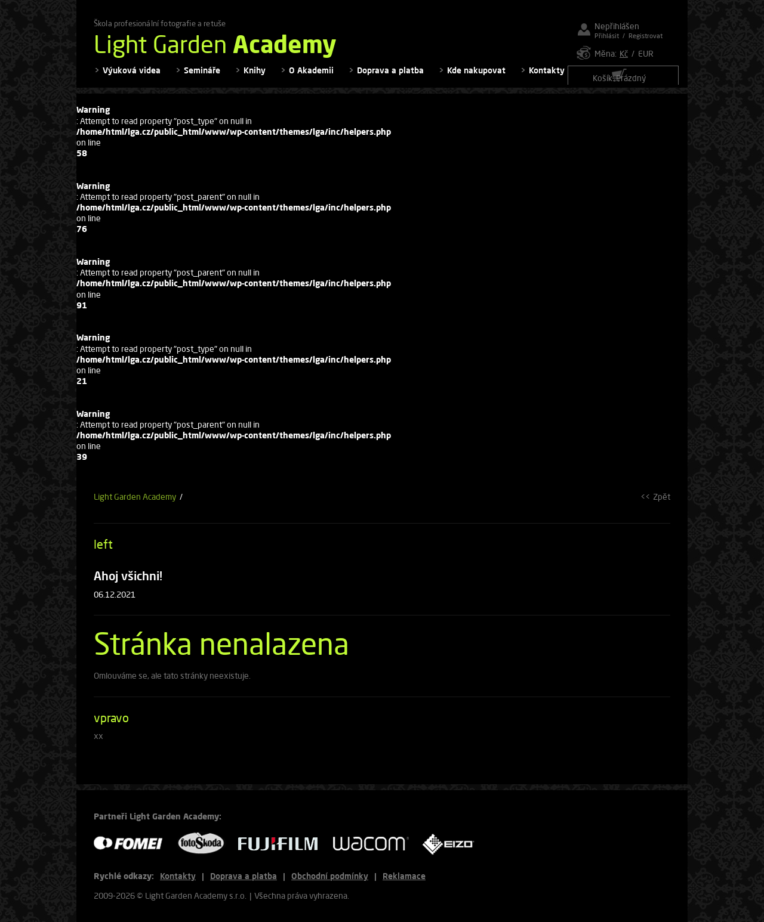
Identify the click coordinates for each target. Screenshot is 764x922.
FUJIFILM (282, 843)
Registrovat (646, 35)
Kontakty (547, 78)
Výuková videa (132, 78)
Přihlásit (606, 35)
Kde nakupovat (476, 78)
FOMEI (132, 843)
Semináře (202, 78)
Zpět (661, 504)
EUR (646, 53)
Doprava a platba (390, 78)
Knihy (255, 78)
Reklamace (404, 876)
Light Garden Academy (135, 504)
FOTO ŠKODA (204, 843)
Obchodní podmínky (329, 876)
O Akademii (311, 78)
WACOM (374, 843)
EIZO (452, 843)
